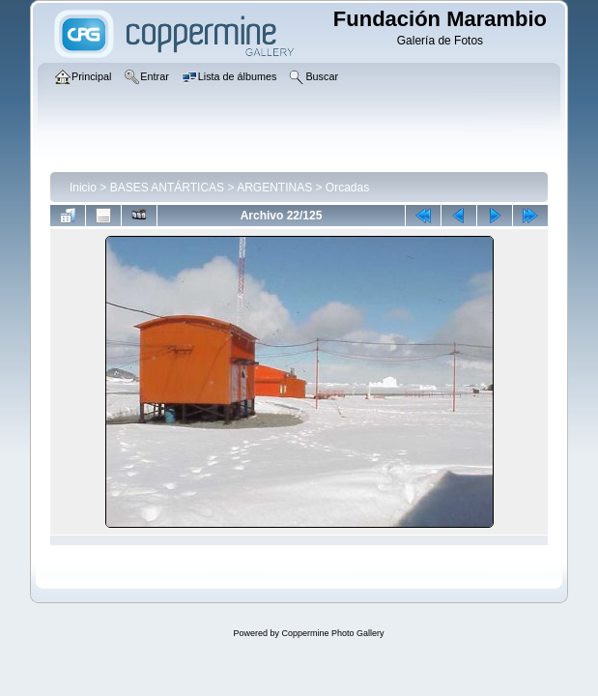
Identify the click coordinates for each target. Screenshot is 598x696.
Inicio (83, 187)
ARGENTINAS (274, 187)
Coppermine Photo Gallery (332, 633)
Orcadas (347, 187)
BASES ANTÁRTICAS (167, 187)
